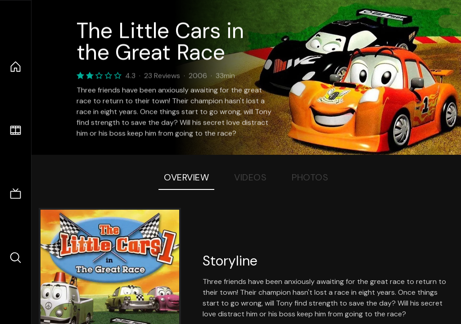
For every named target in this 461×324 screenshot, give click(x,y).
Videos (250, 177)
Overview (186, 177)
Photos (310, 177)
